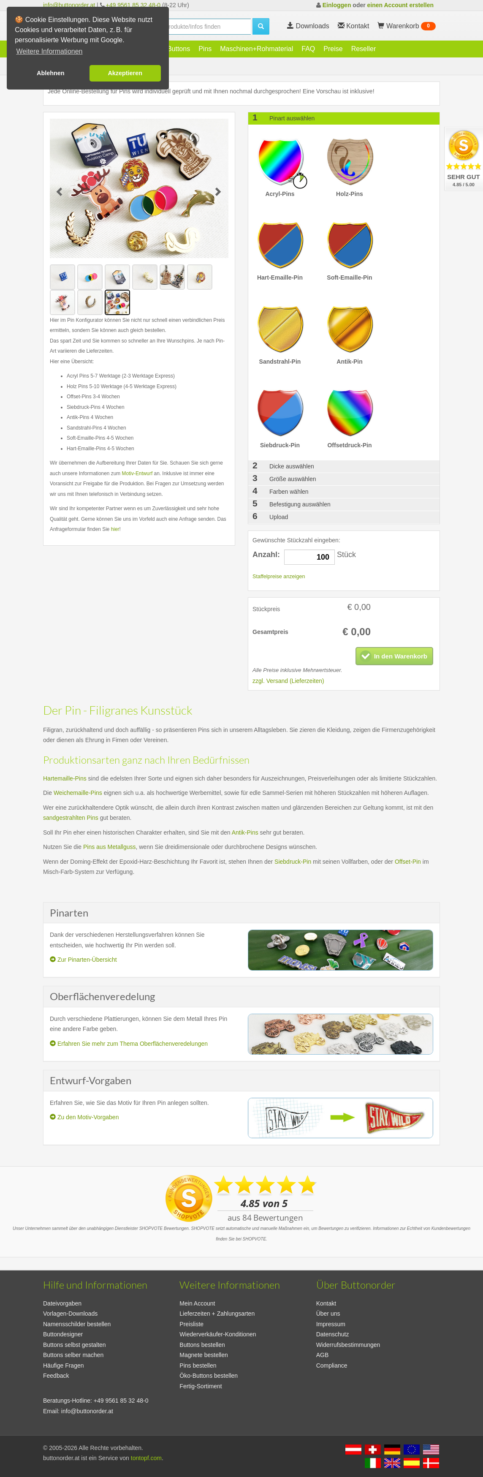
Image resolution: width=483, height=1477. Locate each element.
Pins (205, 48)
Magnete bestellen (203, 1355)
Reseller (363, 48)
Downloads (308, 26)
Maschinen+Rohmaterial (256, 48)
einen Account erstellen (400, 5)
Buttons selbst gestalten (74, 1344)
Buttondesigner (63, 1334)
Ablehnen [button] (51, 73)
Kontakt (326, 1303)
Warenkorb (406, 26)
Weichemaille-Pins (78, 792)
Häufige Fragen (63, 1365)
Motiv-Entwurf (137, 473)
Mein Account (197, 1303)
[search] (205, 27)
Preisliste (191, 1324)
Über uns (328, 1313)
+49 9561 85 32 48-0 (133, 5)
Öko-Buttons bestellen (208, 1375)
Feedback (56, 1375)
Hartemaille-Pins (65, 778)
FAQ (308, 48)
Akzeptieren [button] (125, 73)
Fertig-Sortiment (200, 1386)
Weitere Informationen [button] (49, 51)
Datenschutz (332, 1334)
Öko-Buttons (171, 48)
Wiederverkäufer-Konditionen (217, 1334)
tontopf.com (146, 1458)
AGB (322, 1355)
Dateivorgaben (62, 1303)
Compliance (331, 1365)
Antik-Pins (245, 832)
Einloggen (337, 5)
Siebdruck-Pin (292, 861)
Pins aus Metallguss (109, 846)
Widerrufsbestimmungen (348, 1344)
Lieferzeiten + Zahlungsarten (217, 1313)
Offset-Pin (408, 861)
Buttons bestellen (202, 1344)
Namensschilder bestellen (77, 1324)
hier (115, 529)
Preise (332, 48)
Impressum (330, 1324)
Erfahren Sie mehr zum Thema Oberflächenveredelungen (129, 1043)
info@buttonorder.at (69, 5)
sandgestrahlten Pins (70, 817)
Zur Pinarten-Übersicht (83, 959)
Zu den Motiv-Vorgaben (84, 1117)
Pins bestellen (197, 1365)
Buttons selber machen (73, 1355)
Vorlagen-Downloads (70, 1313)
